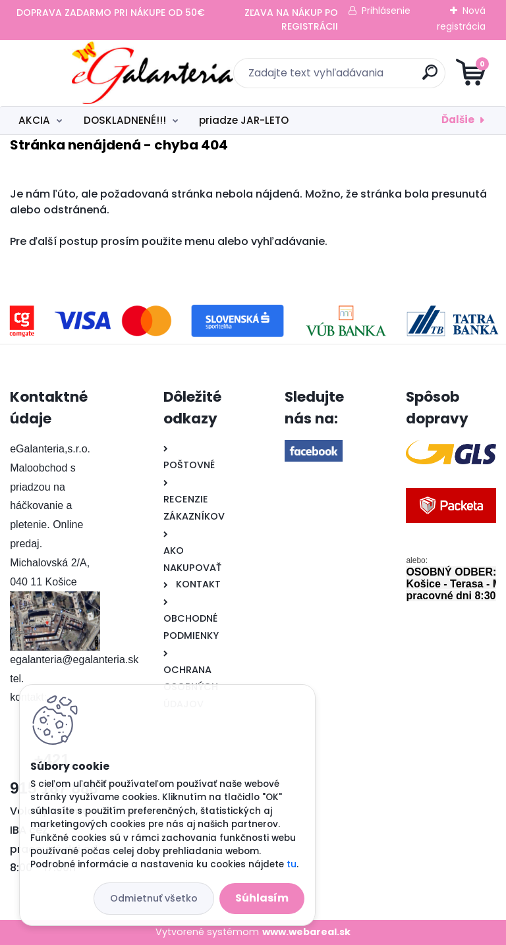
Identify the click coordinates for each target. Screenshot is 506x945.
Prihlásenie (386, 10)
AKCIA (34, 120)
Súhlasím (262, 897)
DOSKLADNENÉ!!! (125, 120)
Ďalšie (457, 119)
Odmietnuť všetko (154, 898)
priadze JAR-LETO (244, 120)
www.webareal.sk (306, 931)
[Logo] (90, 73)
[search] (411, 77)
